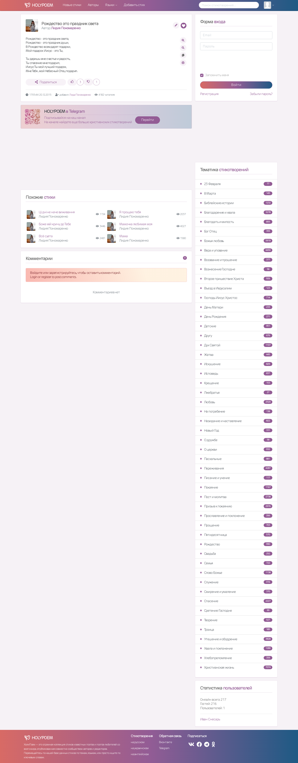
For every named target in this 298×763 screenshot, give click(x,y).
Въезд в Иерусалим (236, 288)
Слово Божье (236, 572)
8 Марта (236, 193)
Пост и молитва (236, 497)
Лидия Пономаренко (65, 28)
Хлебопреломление (236, 658)
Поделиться (46, 82)
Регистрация (209, 94)
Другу (236, 335)
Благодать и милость (236, 222)
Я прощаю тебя (130, 212)
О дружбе (236, 440)
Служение (236, 582)
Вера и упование (236, 250)
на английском (140, 754)
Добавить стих (134, 5)
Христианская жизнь (236, 667)
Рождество (236, 544)
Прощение (236, 525)
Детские (236, 326)
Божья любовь (236, 241)
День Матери (236, 307)
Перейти (147, 120)
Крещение (236, 383)
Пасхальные (236, 459)
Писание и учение (236, 478)
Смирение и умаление (236, 592)
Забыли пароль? (261, 94)
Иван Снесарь (210, 719)
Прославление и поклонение (236, 516)
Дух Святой (236, 345)
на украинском (140, 748)
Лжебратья (236, 392)
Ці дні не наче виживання (57, 212)
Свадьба (236, 553)
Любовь (236, 402)
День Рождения (236, 316)
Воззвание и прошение (236, 260)
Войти (236, 85)
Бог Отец (236, 231)
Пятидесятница (236, 535)
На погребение (236, 411)
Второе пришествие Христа (236, 279)
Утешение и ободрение (236, 639)
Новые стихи (72, 5)
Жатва (236, 355)
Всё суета (46, 236)
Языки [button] (110, 5)
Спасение (236, 601)
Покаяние (236, 487)
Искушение (236, 364)
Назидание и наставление (236, 421)
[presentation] (231, 62)
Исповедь (236, 373)
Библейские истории (236, 203)
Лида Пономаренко (80, 94)
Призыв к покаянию (236, 506)
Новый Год (236, 430)
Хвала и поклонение (236, 648)
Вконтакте (165, 742)
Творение (236, 620)
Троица (236, 629)
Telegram (164, 748)
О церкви (236, 449)
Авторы (93, 5)
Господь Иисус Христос (236, 298)
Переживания (236, 468)
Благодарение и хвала (236, 212)
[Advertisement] (106, 161)
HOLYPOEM (54, 111)
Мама (123, 236)
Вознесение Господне (236, 269)
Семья (236, 563)
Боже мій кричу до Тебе (55, 224)
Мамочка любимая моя (135, 224)
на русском (137, 742)
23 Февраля (236, 184)
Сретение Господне (236, 610)
